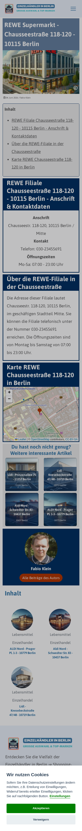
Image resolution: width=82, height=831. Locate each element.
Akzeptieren (41, 808)
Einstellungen (60, 796)
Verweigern (41, 819)
